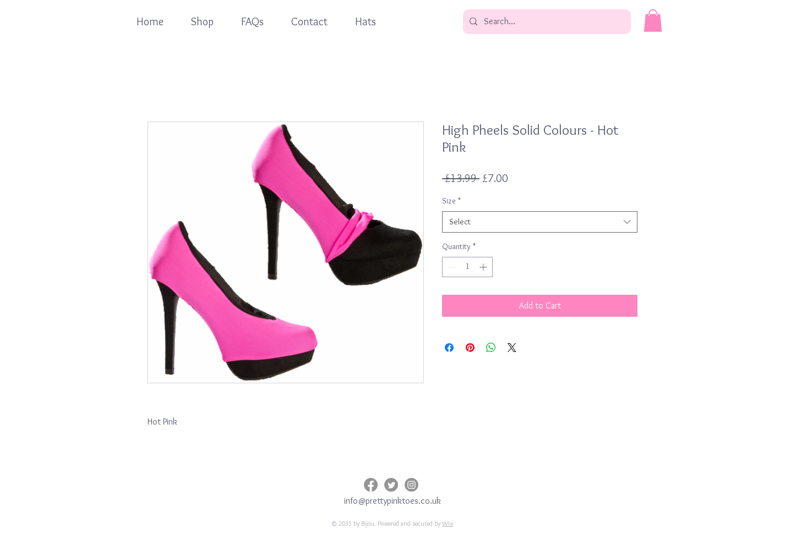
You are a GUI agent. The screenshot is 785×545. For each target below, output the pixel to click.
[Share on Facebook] (449, 347)
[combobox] (539, 222)
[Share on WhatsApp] (491, 347)
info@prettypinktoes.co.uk (392, 501)
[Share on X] (512, 347)
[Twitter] (391, 485)
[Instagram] (411, 485)
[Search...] (546, 21)
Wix (447, 523)
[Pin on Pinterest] (470, 347)
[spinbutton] (467, 267)
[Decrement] (450, 267)
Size (451, 201)
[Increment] (484, 267)
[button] (653, 20)
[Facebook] (371, 485)
